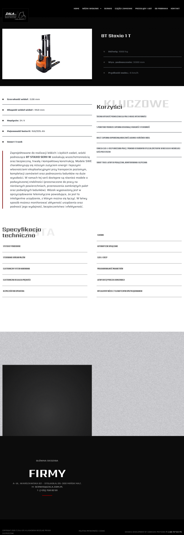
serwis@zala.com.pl (49, 486)
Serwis (108, 8)
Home (76, 8)
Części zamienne (123, 8)
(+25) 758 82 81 (48, 490)
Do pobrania (161, 8)
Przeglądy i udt (143, 8)
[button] (11, 235)
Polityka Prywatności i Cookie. (92, 530)
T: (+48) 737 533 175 (174, 531)
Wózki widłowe (91, 8)
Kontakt (175, 8)
